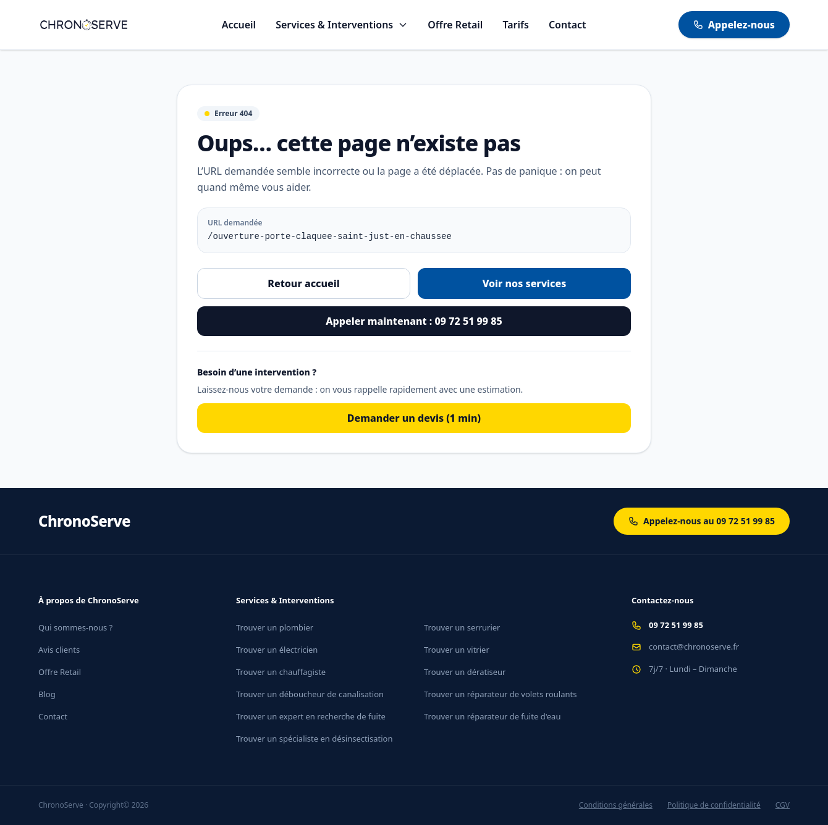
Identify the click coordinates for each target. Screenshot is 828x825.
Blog (47, 694)
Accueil (239, 24)
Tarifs (515, 24)
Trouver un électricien (277, 649)
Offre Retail (455, 24)
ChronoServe (84, 521)
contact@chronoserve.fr (694, 646)
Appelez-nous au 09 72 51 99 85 (701, 521)
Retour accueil (303, 283)
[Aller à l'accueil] (84, 25)
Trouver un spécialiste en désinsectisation (314, 738)
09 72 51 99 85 (676, 624)
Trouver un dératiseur (464, 671)
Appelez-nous (734, 24)
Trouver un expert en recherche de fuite (311, 716)
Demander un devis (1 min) (414, 418)
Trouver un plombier (274, 627)
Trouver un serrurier (462, 627)
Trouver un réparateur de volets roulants (500, 694)
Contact (567, 24)
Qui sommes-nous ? (75, 627)
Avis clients (59, 649)
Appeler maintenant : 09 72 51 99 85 (414, 321)
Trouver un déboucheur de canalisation (310, 694)
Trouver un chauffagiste (281, 671)
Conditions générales (616, 805)
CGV (782, 805)
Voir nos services (525, 283)
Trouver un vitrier (456, 649)
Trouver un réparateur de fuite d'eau (492, 716)
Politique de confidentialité (714, 805)
